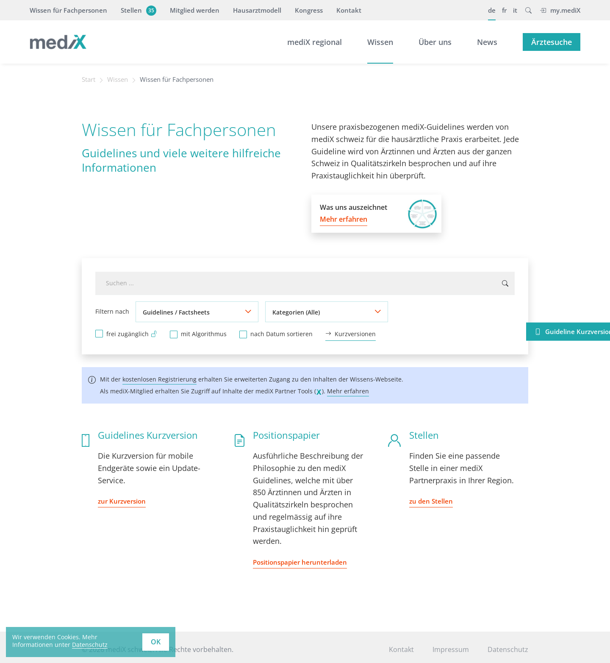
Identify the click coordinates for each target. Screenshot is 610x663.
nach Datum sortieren (281, 333)
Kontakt (348, 10)
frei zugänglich (131, 333)
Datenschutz (508, 649)
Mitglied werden (194, 10)
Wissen (380, 42)
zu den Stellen (431, 500)
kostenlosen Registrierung (159, 379)
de (492, 10)
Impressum (451, 649)
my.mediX (560, 10)
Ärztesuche (551, 42)
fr (504, 10)
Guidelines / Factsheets (176, 312)
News (487, 42)
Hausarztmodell (257, 10)
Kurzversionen (350, 333)
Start (89, 79)
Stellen (137, 10)
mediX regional (314, 42)
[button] (528, 10)
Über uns (435, 42)
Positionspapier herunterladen (300, 561)
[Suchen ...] (505, 284)
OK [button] (156, 641)
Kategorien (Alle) (296, 312)
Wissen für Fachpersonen (68, 10)
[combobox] (304, 283)
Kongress (309, 10)
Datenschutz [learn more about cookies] (90, 645)
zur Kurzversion (122, 500)
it (515, 10)
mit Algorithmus (204, 333)
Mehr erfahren (348, 391)
